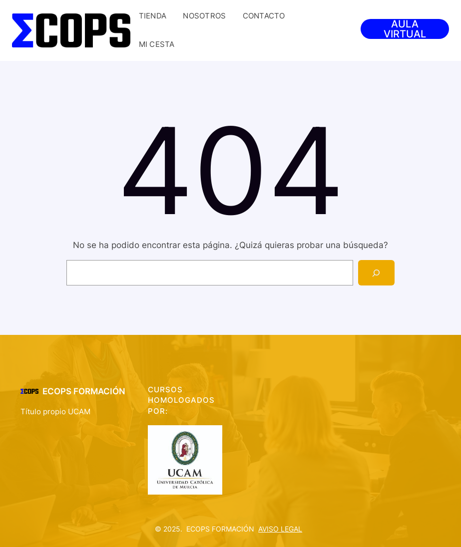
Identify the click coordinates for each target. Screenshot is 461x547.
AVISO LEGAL (280, 529)
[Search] (376, 272)
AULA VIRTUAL (405, 29)
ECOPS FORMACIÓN (83, 391)
